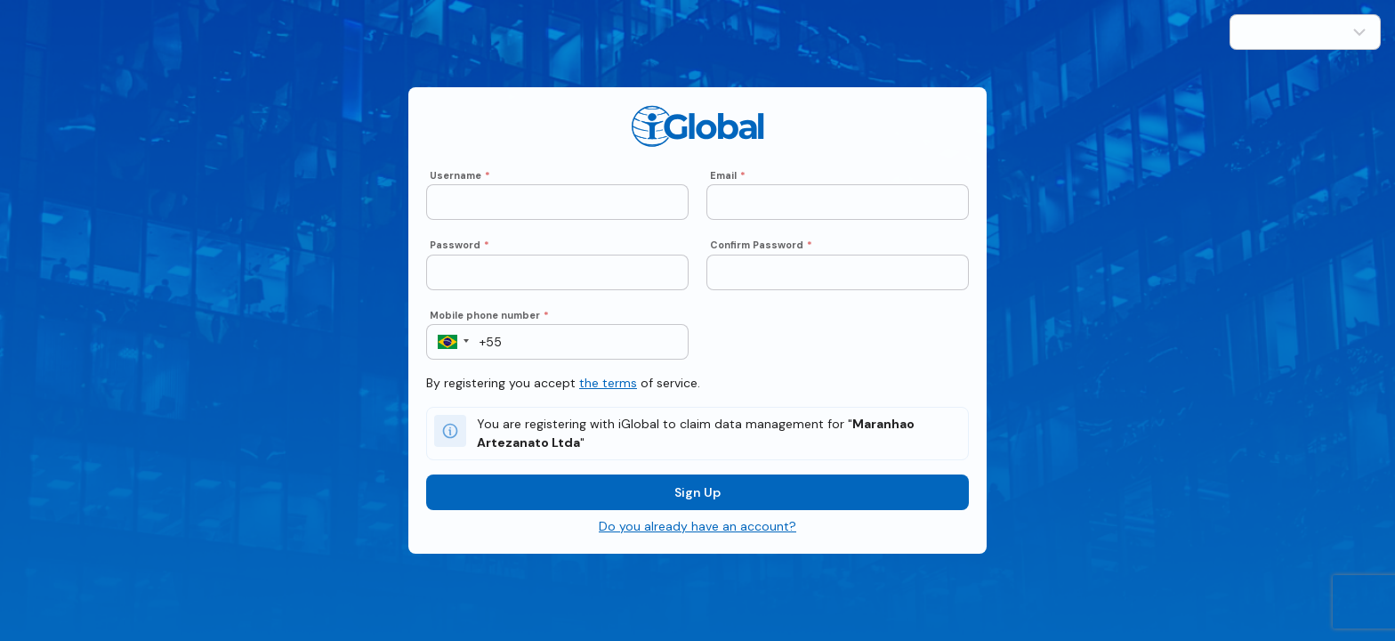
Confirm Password (761, 253)
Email (728, 184)
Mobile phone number (489, 324)
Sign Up (697, 501)
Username (460, 184)
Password (459, 253)
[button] (448, 351)
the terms (608, 392)
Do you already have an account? (697, 535)
